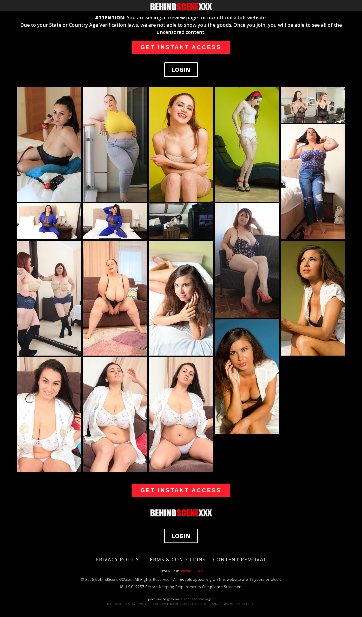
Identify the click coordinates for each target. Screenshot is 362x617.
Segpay (169, 599)
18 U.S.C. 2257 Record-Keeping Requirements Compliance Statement (181, 586)
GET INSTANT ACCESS (181, 47)
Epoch (152, 599)
